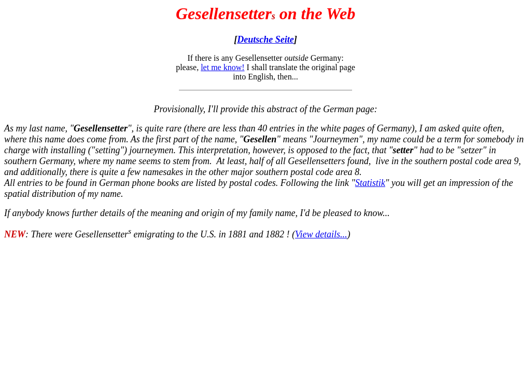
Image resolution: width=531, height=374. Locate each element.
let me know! (222, 67)
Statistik (370, 183)
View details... (321, 234)
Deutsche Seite (265, 39)
